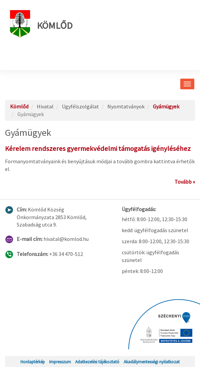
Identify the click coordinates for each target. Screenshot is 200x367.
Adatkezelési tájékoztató (97, 361)
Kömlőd (41, 24)
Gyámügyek (166, 106)
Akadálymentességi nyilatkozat (152, 361)
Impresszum (60, 361)
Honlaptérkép (32, 361)
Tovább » (185, 181)
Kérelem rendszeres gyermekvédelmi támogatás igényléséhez (98, 148)
